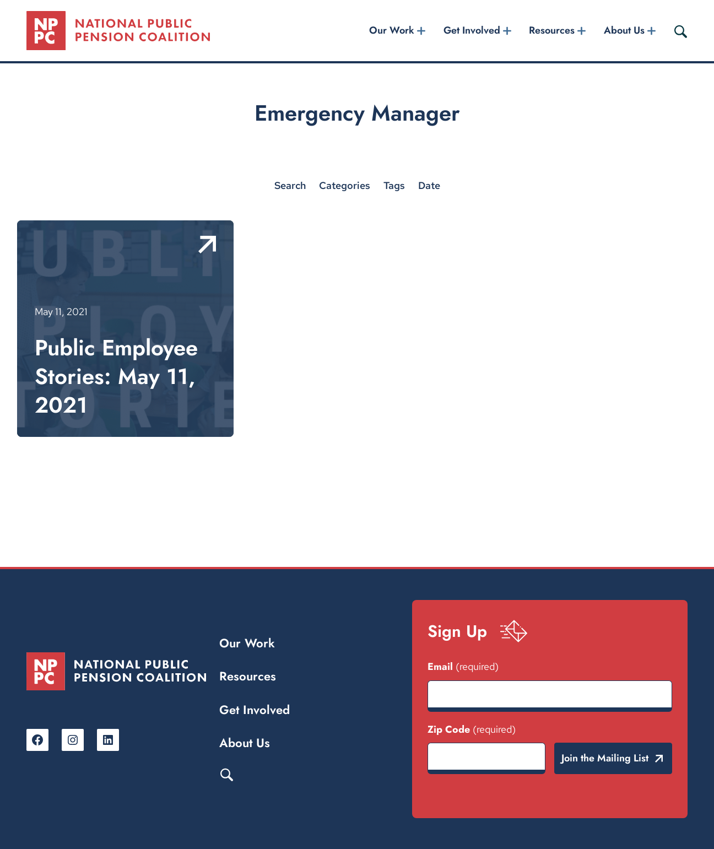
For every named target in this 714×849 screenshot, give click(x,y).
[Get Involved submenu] (506, 30)
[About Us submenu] (651, 30)
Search (226, 774)
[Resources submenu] (581, 30)
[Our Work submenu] (421, 30)
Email (463, 666)
